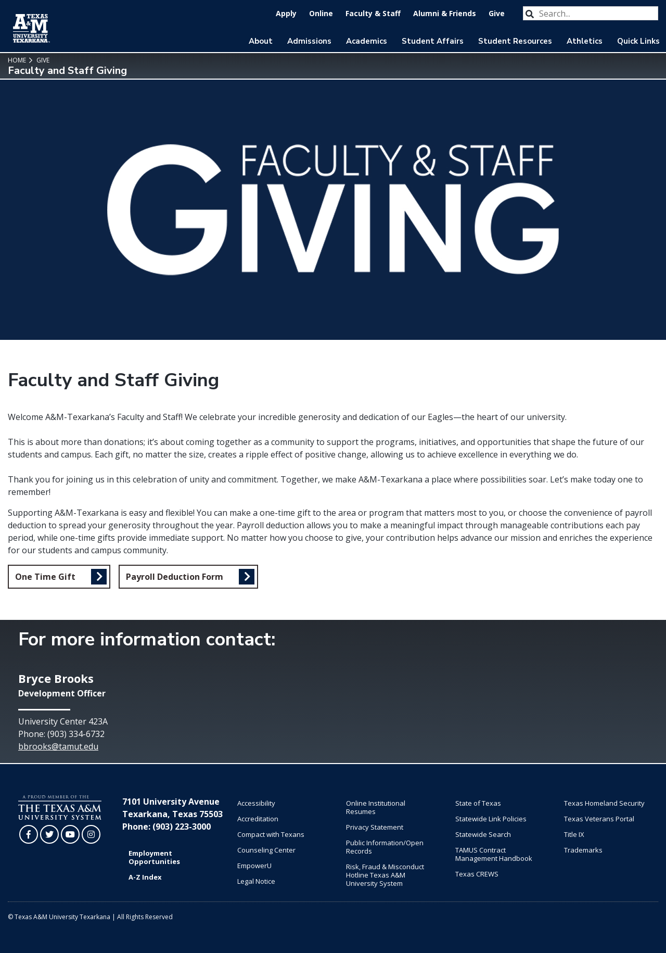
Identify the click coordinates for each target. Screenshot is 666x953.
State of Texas (478, 803)
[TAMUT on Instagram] (91, 834)
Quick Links (638, 41)
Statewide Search (483, 834)
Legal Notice (256, 881)
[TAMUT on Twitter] (49, 834)
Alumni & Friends (444, 13)
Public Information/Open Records (385, 847)
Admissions (309, 41)
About (261, 41)
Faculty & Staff (373, 13)
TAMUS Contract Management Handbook (493, 854)
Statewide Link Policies (491, 818)
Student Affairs (433, 41)
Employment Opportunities (154, 857)
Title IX (574, 834)
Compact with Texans (270, 834)
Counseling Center (266, 850)
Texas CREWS (476, 874)
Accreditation (257, 818)
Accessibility (256, 803)
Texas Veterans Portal (599, 818)
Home (17, 60)
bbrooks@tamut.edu (58, 746)
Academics (366, 41)
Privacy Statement (374, 827)
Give (497, 13)
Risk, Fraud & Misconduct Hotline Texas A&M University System (385, 875)
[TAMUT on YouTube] (70, 834)
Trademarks (583, 850)
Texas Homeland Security (604, 803)
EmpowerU (254, 865)
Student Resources (515, 41)
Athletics (585, 41)
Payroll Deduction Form (174, 576)
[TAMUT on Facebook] (28, 834)
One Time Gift (45, 576)
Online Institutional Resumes (375, 807)
